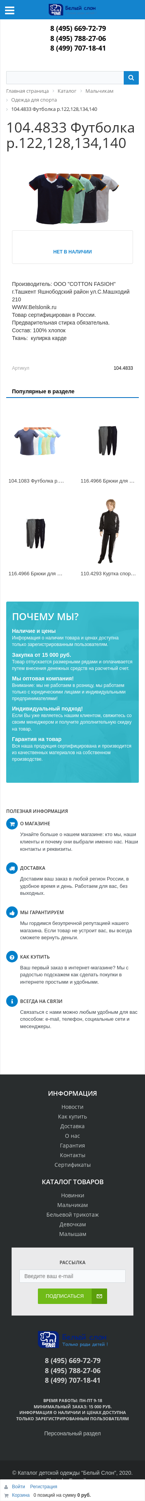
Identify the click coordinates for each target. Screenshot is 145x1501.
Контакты (72, 1155)
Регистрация (43, 1486)
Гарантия (72, 1145)
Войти (19, 1486)
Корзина (21, 1495)
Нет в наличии (72, 252)
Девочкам (73, 1224)
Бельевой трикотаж (72, 1214)
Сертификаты (73, 1164)
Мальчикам (72, 1205)
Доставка (72, 1126)
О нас (72, 1135)
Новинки (72, 1195)
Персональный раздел (72, 1433)
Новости (72, 1106)
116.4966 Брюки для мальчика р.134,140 (56, 573)
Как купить (72, 1116)
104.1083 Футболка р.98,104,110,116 (51, 481)
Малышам (72, 1234)
